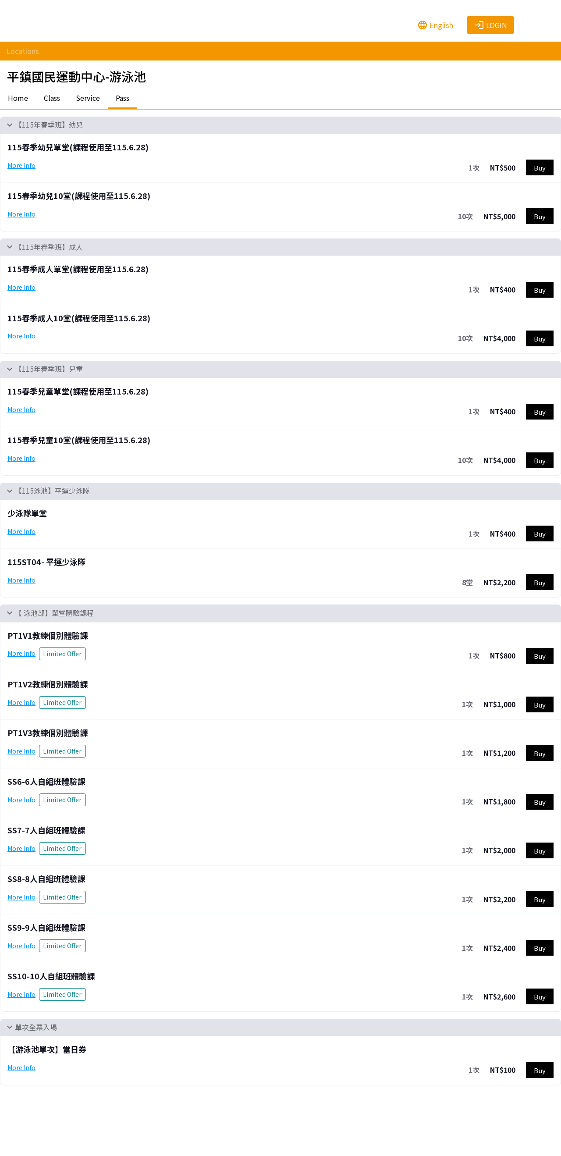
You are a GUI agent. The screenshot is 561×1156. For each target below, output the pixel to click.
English (435, 25)
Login (490, 25)
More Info (21, 165)
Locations (23, 51)
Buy (540, 167)
